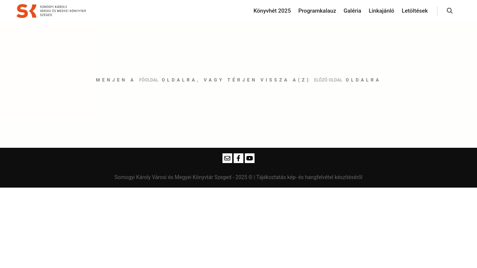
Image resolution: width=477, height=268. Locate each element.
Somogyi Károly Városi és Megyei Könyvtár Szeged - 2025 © (184, 177)
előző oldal (328, 80)
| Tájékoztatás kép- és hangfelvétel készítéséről (308, 177)
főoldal (148, 80)
